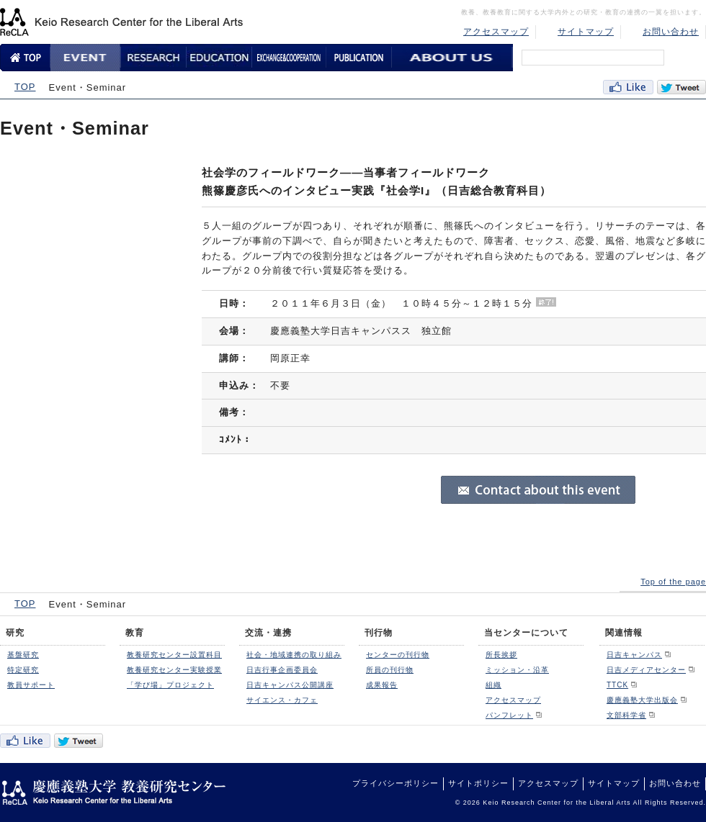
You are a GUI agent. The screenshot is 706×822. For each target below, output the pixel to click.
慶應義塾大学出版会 (642, 700)
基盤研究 (23, 655)
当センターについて (526, 633)
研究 (15, 633)
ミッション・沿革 (517, 670)
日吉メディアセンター (646, 670)
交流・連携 (268, 633)
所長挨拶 (501, 655)
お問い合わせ (671, 32)
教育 (134, 633)
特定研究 (23, 670)
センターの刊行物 (397, 655)
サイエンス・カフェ (282, 700)
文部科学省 (626, 715)
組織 (493, 685)
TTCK (617, 685)
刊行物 (379, 633)
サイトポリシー (478, 783)
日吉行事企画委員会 (282, 670)
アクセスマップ (496, 32)
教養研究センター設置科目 (174, 655)
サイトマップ (586, 32)
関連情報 (624, 633)
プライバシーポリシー (395, 783)
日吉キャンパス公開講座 (290, 685)
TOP (25, 86)
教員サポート (31, 685)
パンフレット (509, 715)
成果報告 (382, 685)
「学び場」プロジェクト (170, 685)
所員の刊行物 (390, 670)
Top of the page (673, 581)
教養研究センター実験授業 (174, 670)
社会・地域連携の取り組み (293, 655)
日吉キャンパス (634, 655)
